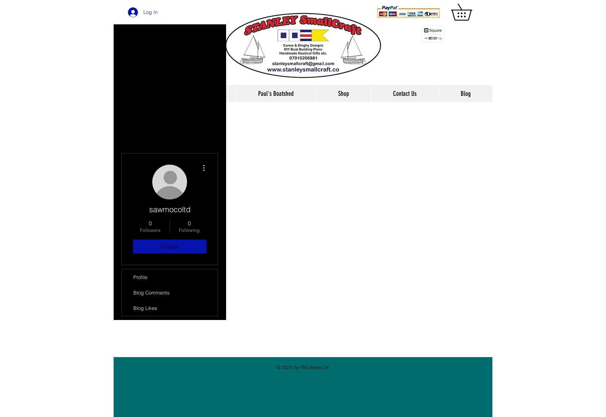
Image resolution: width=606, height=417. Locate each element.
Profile (140, 277)
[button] (469, 11)
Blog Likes (145, 308)
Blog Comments (151, 292)
